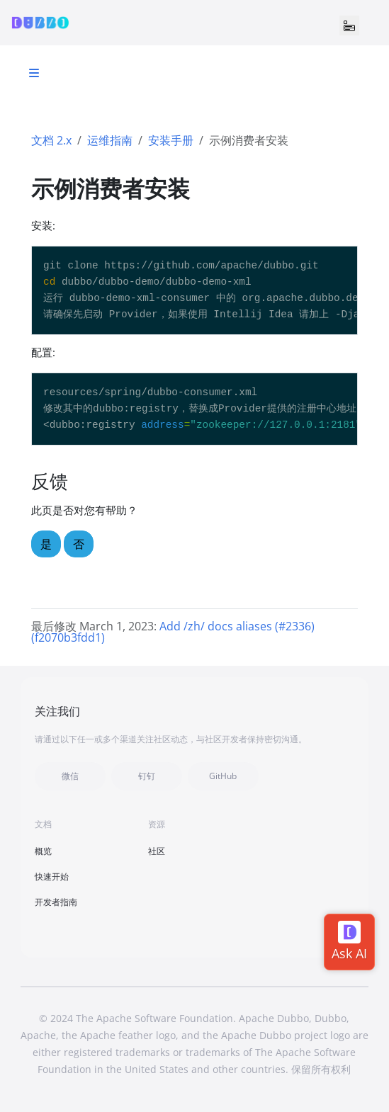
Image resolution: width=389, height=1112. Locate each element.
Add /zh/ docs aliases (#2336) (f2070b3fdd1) (173, 631)
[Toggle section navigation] (34, 73)
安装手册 (170, 140)
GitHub (223, 776)
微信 (70, 776)
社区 (156, 851)
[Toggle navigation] (349, 25)
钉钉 (146, 776)
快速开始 (52, 876)
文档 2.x (51, 140)
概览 (43, 851)
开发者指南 (56, 902)
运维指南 (110, 140)
